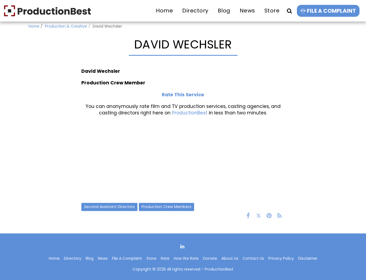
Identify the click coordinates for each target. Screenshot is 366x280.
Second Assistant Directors (109, 206)
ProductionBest (189, 113)
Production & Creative (66, 26)
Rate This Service (183, 94)
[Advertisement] (183, 159)
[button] (289, 11)
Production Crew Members (166, 206)
